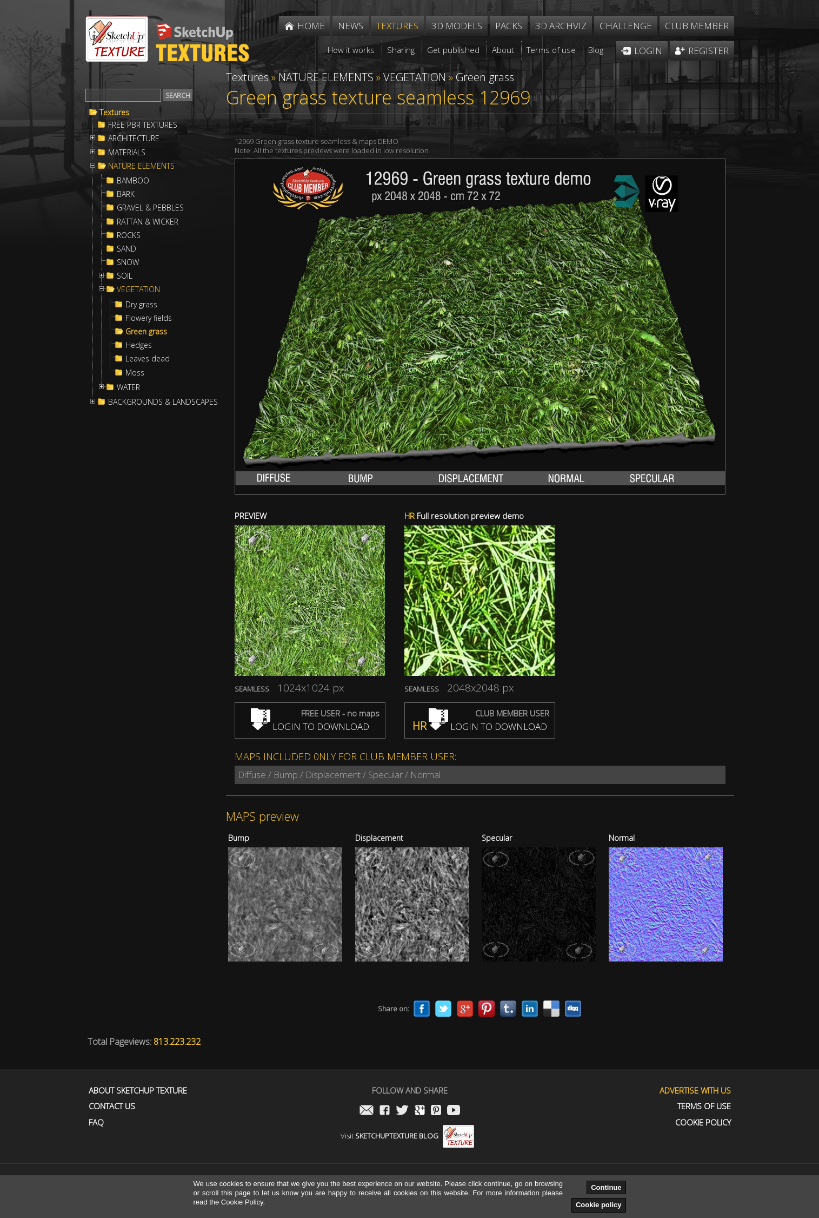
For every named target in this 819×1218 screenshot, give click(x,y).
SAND (126, 249)
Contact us (112, 1106)
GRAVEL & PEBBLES (150, 208)
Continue (606, 1187)
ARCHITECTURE (133, 138)
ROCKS (129, 235)
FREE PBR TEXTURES (142, 125)
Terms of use (704, 1106)
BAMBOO (133, 181)
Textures (114, 112)
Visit (407, 1136)
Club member (697, 25)
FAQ (96, 1122)
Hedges (138, 345)
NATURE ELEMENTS (141, 166)
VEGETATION (138, 289)
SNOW (128, 262)
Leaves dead (147, 359)
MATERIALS (126, 152)
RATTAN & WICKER (147, 222)
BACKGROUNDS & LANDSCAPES (163, 402)
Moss (134, 373)
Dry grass (141, 305)
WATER (128, 387)
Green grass (146, 332)
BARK (126, 194)
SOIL (124, 276)
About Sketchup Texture (138, 1090)
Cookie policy (599, 1205)
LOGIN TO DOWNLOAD (310, 726)
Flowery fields (148, 318)
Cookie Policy (703, 1122)
